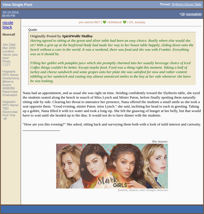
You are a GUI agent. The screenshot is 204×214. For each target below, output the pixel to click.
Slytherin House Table (186, 4)
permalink (194, 14)
